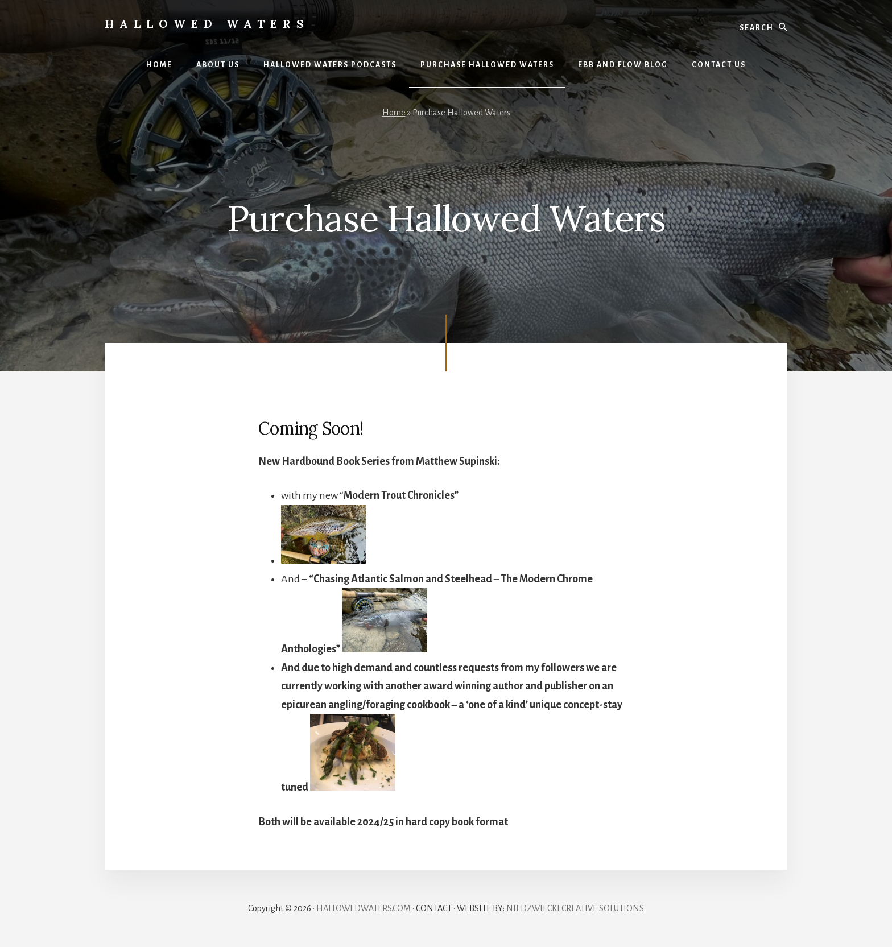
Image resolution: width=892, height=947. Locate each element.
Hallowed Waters (207, 23)
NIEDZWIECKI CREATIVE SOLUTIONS (575, 908)
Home (394, 112)
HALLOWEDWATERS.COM (363, 908)
